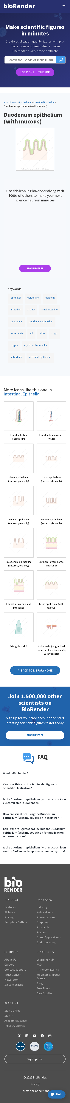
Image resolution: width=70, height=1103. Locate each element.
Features (10, 907)
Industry (42, 907)
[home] (19, 6)
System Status (13, 984)
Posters (42, 932)
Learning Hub (45, 959)
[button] (64, 6)
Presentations (46, 917)
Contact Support (15, 969)
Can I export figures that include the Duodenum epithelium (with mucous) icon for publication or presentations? (34, 832)
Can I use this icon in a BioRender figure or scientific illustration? (30, 786)
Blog (40, 983)
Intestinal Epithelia (43, 102)
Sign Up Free (12, 1010)
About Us (10, 959)
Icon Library (10, 102)
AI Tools (9, 912)
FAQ (39, 964)
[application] (55, 1094)
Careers (9, 964)
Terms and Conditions (35, 1091)
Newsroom (11, 979)
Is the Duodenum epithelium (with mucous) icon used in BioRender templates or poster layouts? (34, 849)
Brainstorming (46, 942)
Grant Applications (49, 937)
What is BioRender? (15, 773)
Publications (45, 912)
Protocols (43, 927)
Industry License (14, 1025)
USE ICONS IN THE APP (35, 72)
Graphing (43, 922)
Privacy (35, 1084)
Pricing (9, 917)
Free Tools (43, 988)
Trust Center (12, 974)
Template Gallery (15, 922)
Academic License (15, 1020)
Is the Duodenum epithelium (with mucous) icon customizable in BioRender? (34, 801)
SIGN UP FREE (35, 268)
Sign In (8, 1015)
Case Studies (44, 993)
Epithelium (25, 102)
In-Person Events (48, 969)
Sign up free (35, 1059)
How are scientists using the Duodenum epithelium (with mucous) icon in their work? (32, 815)
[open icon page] (19, 421)
